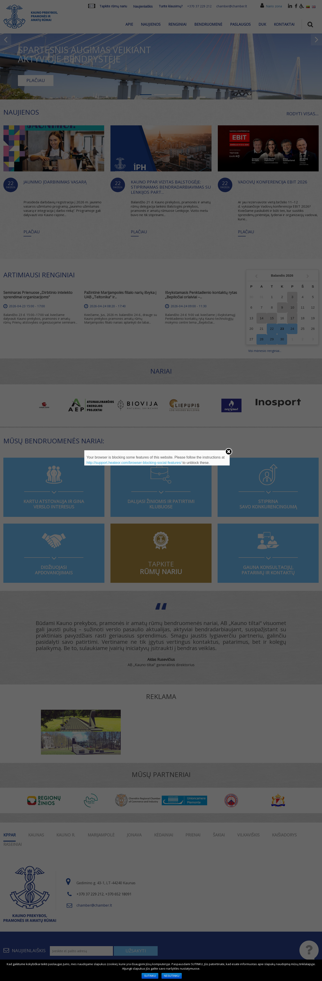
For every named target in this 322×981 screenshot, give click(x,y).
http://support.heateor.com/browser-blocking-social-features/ (134, 463)
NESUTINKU (171, 975)
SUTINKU (150, 975)
